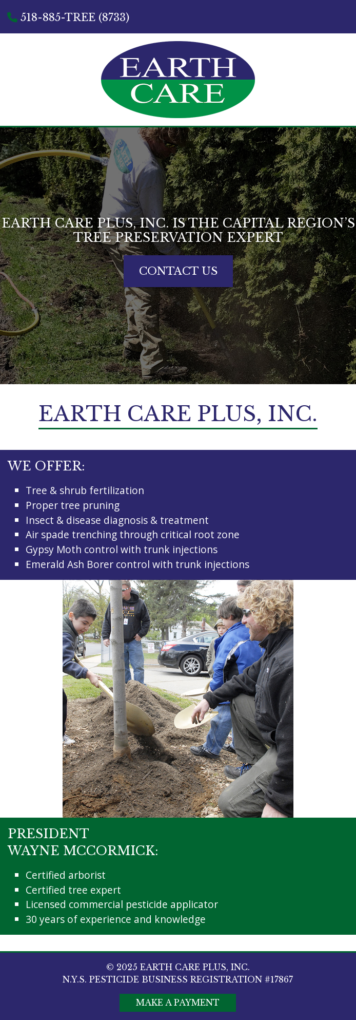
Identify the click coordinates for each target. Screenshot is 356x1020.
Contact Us (178, 271)
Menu (329, 62)
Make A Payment (178, 1002)
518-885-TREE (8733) (68, 17)
